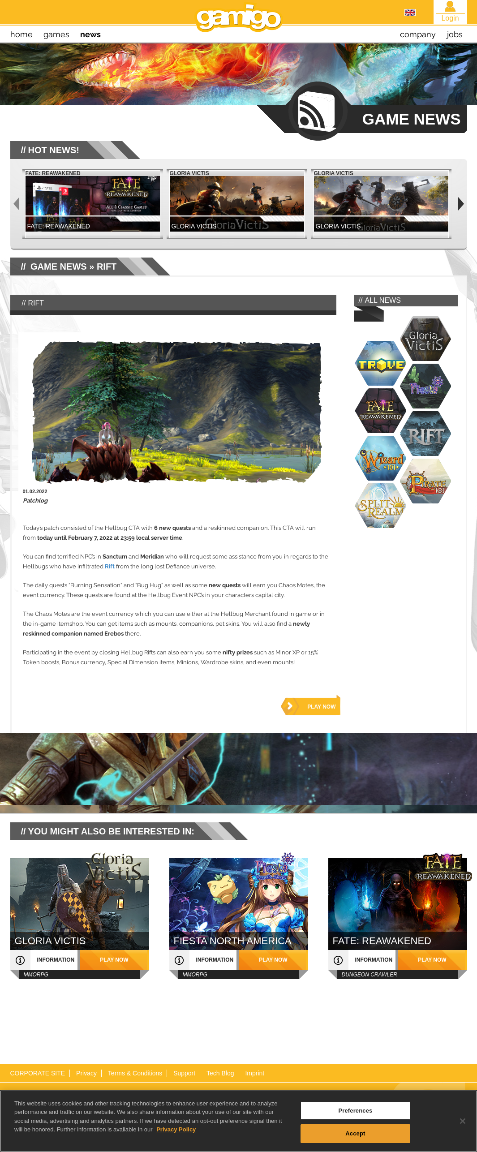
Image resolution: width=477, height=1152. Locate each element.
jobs (455, 34)
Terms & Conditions (135, 1073)
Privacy (86, 1073)
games (56, 34)
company (418, 34)
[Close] (463, 1140)
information (56, 960)
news (90, 34)
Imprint (254, 1073)
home (21, 34)
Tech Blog (220, 1073)
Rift (110, 566)
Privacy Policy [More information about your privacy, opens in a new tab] (176, 1148)
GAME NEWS (58, 266)
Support (184, 1073)
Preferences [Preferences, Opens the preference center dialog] (355, 1129)
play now (321, 707)
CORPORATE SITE (37, 1073)
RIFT (106, 266)
